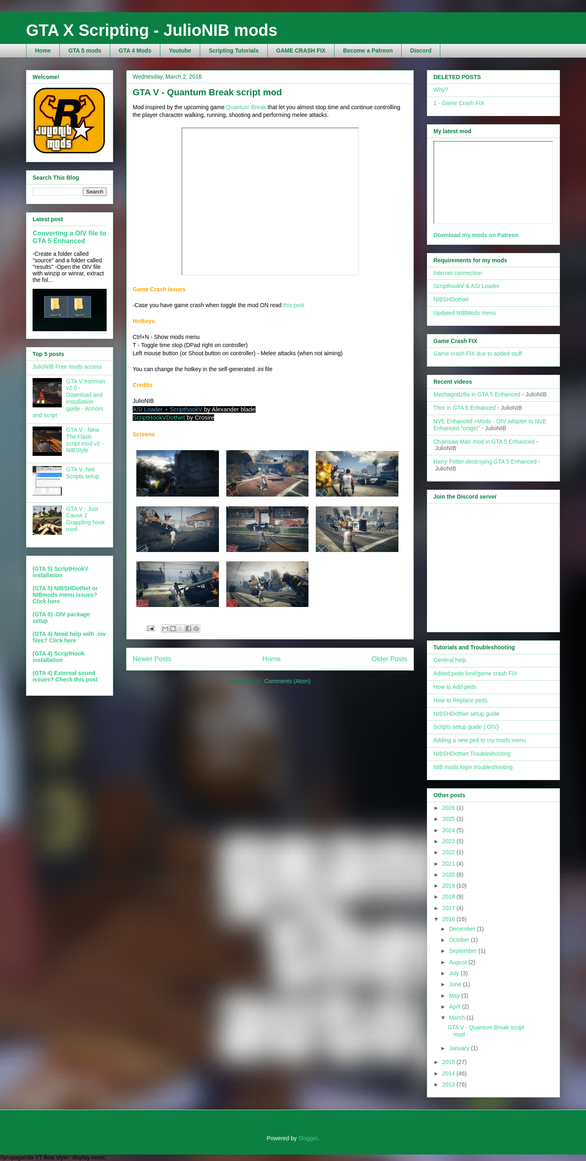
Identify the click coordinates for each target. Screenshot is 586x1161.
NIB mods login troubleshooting (473, 767)
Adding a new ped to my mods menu (479, 740)
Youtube (180, 50)
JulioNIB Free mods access (67, 366)
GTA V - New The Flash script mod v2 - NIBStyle (85, 440)
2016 (449, 919)
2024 (449, 830)
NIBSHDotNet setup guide (466, 713)
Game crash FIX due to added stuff (477, 353)
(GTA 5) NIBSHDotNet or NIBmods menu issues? (65, 591)
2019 (449, 885)
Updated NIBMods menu (464, 313)
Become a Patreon (368, 50)
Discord (420, 50)
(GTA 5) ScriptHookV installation (60, 571)
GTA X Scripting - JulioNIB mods (152, 30)
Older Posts (389, 659)
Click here (46, 601)
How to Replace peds (460, 700)
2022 (449, 852)
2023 (449, 841)
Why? (440, 89)
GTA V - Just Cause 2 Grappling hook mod (85, 519)
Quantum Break (246, 107)
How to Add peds (455, 687)
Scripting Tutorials (234, 50)
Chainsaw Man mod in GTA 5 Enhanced (483, 441)
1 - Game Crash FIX (458, 103)
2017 (449, 908)
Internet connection (457, 273)
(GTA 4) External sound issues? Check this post (65, 676)
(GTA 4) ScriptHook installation (59, 656)
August (458, 962)
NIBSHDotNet (450, 299)
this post (293, 305)
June (456, 984)
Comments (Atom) (288, 681)
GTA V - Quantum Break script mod (207, 92)
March (457, 1017)
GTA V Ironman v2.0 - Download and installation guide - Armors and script (69, 398)
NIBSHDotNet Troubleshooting (472, 753)
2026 (449, 808)
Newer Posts (152, 659)
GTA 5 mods (84, 50)
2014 (449, 1073)
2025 (449, 819)
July (455, 973)
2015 (449, 1062)
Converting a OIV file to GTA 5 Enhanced (69, 236)
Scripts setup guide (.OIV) (466, 726)
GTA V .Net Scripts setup (82, 472)
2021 (449, 863)
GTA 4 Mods (135, 50)
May (455, 995)
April (455, 1006)
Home (43, 50)
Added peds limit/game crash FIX (475, 673)
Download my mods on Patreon (475, 235)
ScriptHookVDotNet (159, 417)
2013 (449, 1084)
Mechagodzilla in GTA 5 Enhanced (476, 394)
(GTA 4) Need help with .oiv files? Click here (69, 637)
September (463, 951)
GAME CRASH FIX (301, 50)
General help (449, 660)
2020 (449, 874)
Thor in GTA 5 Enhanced (464, 408)
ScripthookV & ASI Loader (466, 286)
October (460, 940)
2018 (449, 896)
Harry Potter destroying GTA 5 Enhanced (484, 461)
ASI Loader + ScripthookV (167, 409)
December (463, 929)
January (460, 1048)
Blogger (307, 1138)
